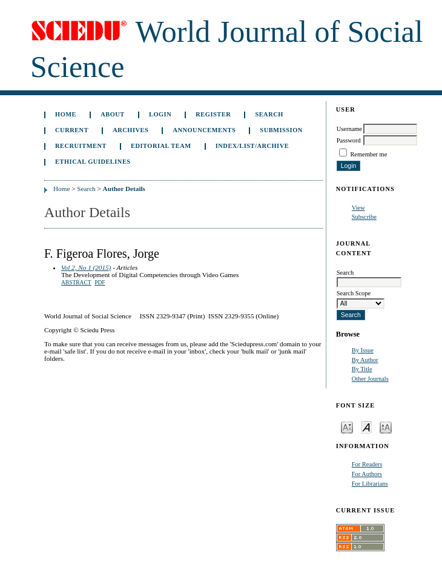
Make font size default (366, 427)
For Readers (367, 464)
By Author (365, 360)
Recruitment (81, 146)
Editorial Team (161, 146)
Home (65, 114)
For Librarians (370, 483)
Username (349, 129)
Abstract (76, 283)
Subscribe (364, 216)
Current (71, 130)
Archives (130, 130)
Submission (281, 130)
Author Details (124, 188)
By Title (362, 369)
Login (160, 114)
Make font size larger (386, 427)
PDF (99, 283)
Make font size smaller (347, 427)
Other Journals (370, 378)
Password (349, 140)
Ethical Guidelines (93, 161)
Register (213, 114)
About (113, 114)
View (358, 207)
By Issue (363, 350)
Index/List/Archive (252, 146)
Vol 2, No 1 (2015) (86, 267)
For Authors (367, 474)
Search (269, 114)
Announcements (204, 130)
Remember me (368, 154)
